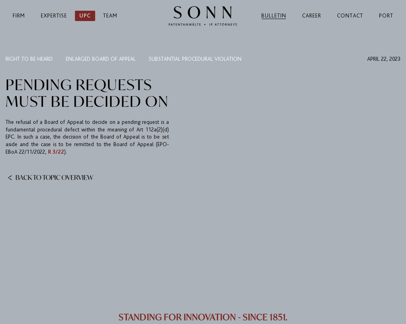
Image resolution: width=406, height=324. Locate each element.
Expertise (54, 16)
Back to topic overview (50, 177)
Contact (350, 16)
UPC (85, 16)
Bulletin (273, 16)
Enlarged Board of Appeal (101, 59)
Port (386, 16)
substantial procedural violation (195, 59)
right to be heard (29, 59)
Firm (19, 16)
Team (110, 16)
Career (311, 16)
